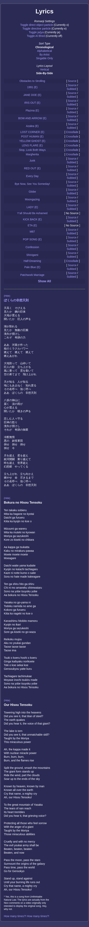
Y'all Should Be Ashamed (32, 213)
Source (72, 81)
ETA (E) (32, 225)
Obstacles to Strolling (32, 81)
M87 (32, 231)
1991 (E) (32, 87)
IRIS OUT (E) (32, 102)
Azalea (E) (32, 126)
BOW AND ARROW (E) (32, 118)
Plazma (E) (32, 110)
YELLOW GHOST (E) (32, 140)
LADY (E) (32, 207)
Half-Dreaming (32, 260)
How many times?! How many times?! (26, 916)
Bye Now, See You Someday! (32, 183)
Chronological (44, 47)
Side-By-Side (44, 73)
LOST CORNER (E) (32, 132)
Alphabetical (44, 50)
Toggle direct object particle (36, 24)
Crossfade (72, 132)
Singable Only (44, 58)
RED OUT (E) (32, 168)
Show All (44, 281)
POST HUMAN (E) (32, 136)
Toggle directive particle (36, 28)
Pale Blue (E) (32, 267)
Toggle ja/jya (36, 32)
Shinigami (32, 254)
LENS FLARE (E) (32, 145)
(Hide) (7, 296)
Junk (32, 160)
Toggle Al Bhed (36, 35)
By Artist (44, 54)
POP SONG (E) (32, 239)
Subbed (71, 88)
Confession (32, 247)
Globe (32, 191)
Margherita (32, 154)
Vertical (44, 69)
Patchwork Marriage (32, 274)
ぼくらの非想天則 (16, 300)
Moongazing (32, 199)
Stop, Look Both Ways (32, 149)
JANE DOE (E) (32, 94)
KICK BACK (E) (32, 219)
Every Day (32, 176)
